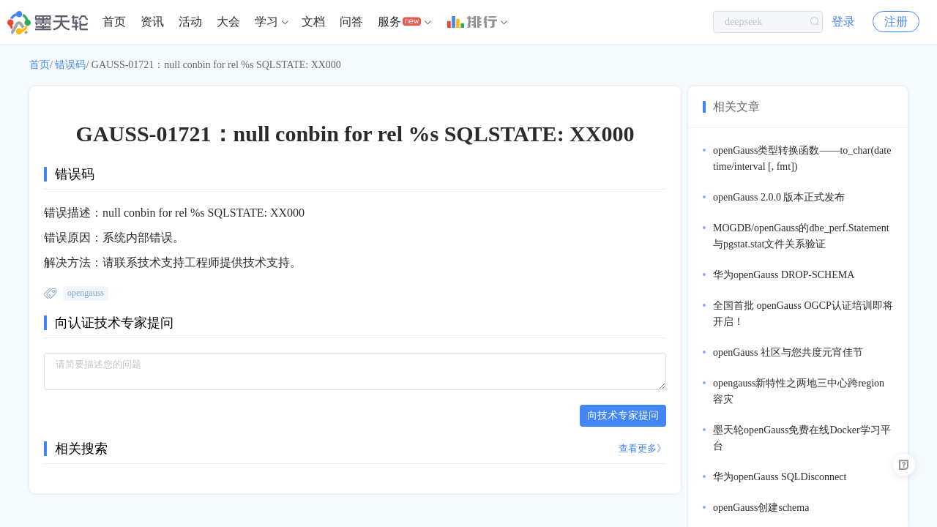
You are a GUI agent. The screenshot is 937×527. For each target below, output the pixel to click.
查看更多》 (642, 448)
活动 (190, 21)
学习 (266, 21)
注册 (896, 21)
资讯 (152, 21)
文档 (313, 21)
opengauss (85, 293)
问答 (351, 21)
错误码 (70, 64)
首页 (114, 21)
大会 (228, 21)
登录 (843, 21)
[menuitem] (114, 22)
